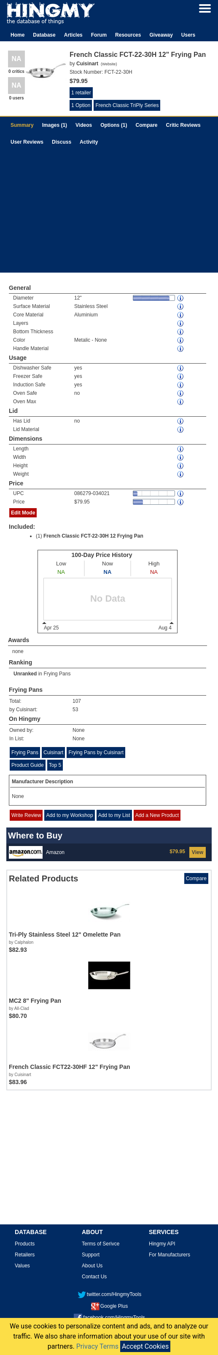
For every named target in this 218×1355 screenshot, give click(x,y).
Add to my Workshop (69, 815)
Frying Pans (56, 674)
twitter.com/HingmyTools (109, 1294)
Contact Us (94, 1277)
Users (188, 35)
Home (17, 35)
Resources (128, 35)
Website (109, 64)
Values (22, 1266)
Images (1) (54, 125)
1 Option (80, 105)
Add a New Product (157, 815)
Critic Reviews (183, 125)
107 (77, 701)
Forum (99, 35)
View (197, 852)
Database (44, 35)
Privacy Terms (97, 1346)
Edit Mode (23, 513)
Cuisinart (53, 752)
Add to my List (114, 815)
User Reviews (27, 142)
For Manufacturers (169, 1255)
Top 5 (55, 765)
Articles (73, 35)
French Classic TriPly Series (127, 105)
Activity (89, 142)
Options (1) (113, 125)
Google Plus (109, 1306)
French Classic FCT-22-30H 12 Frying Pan (93, 536)
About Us (92, 1266)
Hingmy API (162, 1244)
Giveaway (160, 35)
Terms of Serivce (100, 1244)
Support (91, 1255)
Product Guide (27, 765)
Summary (22, 125)
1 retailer (81, 93)
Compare (147, 125)
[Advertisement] (109, 214)
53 (75, 709)
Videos (83, 125)
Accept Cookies (145, 1346)
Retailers (25, 1255)
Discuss (61, 142)
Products (25, 1244)
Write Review (26, 815)
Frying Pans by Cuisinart (96, 752)
